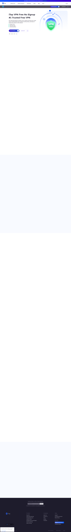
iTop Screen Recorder (30, 516)
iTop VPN (28, 515)
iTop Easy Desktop (29, 521)
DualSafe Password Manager (31, 520)
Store (43, 3)
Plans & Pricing (29, 523)
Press (44, 517)
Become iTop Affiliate (59, 522)
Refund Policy (57, 517)
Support (56, 515)
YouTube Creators (58, 524)
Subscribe (41, 503)
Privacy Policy (58, 530)
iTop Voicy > (45, 0)
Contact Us (45, 516)
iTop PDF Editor (29, 519)
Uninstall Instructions (58, 516)
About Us (45, 515)
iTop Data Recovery (29, 517)
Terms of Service (50, 530)
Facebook (45, 520)
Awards (45, 519)
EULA (64, 530)
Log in (67, 3)
